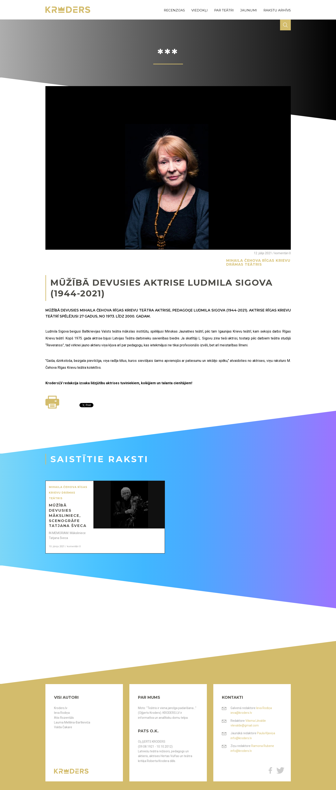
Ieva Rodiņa (62, 712)
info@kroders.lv (241, 738)
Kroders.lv (60, 708)
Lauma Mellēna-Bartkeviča (72, 722)
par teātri (224, 10)
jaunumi (248, 10)
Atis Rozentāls (64, 717)
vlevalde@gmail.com (245, 725)
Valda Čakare (63, 727)
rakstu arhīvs (277, 10)
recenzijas (174, 10)
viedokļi (199, 10)
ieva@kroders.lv (241, 712)
